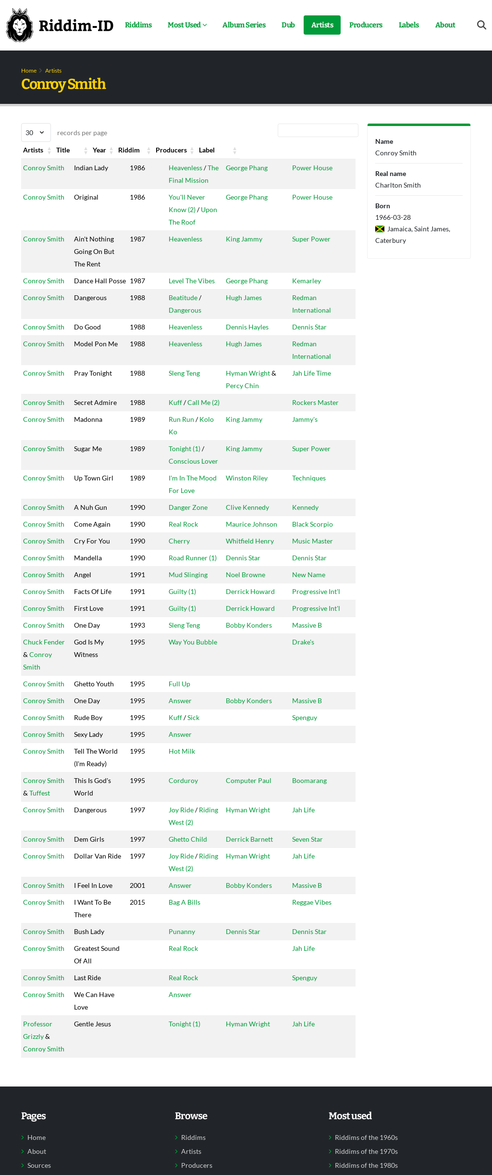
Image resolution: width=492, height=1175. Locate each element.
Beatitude (185, 310)
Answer (182, 725)
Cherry (181, 553)
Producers (365, 25)
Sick (196, 742)
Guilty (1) (184, 604)
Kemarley (322, 281)
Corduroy (185, 818)
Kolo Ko (214, 444)
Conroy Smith (43, 168)
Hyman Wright (253, 385)
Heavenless (188, 168)
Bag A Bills (187, 939)
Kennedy (321, 520)
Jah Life (319, 847)
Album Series (243, 25)
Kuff (177, 415)
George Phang (251, 168)
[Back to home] (59, 25)
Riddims (138, 25)
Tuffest (33, 830)
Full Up (182, 709)
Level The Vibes (194, 281)
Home (29, 70)
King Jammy (249, 239)
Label (315, 150)
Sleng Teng (186, 385)
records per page (64, 132)
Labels (409, 25)
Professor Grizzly (48, 1061)
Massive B (322, 662)
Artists (322, 25)
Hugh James (249, 310)
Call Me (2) (206, 415)
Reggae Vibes (327, 939)
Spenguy (320, 742)
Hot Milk (184, 776)
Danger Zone (190, 520)
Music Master (328, 553)
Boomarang (325, 818)
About (445, 25)
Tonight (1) (187, 461)
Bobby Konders (254, 662)
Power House (328, 168)
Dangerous (187, 322)
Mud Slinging (190, 587)
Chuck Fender (44, 679)
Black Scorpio (328, 536)
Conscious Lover (196, 473)
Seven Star (323, 876)
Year (132, 150)
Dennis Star (325, 339)
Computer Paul (253, 818)
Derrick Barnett (254, 876)
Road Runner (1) (195, 570)
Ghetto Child (190, 876)
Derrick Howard (255, 604)
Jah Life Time (327, 385)
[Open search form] (481, 25)
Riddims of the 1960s (366, 1162)
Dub (288, 25)
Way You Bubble (195, 679)
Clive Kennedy (252, 520)
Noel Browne (250, 587)
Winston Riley (251, 490)
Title (87, 150)
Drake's (319, 679)
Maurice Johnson (256, 536)
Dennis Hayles (252, 339)
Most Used (184, 25)
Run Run (184, 444)
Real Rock (185, 536)
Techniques (324, 490)
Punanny (184, 969)
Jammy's (320, 444)
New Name (324, 587)
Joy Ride (183, 847)
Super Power (327, 239)
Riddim (182, 150)
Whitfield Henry (255, 553)
